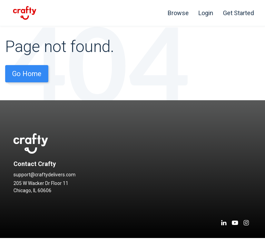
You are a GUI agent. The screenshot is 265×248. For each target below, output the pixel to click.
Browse (178, 13)
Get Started (238, 13)
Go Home (26, 74)
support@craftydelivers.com (44, 174)
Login (205, 13)
